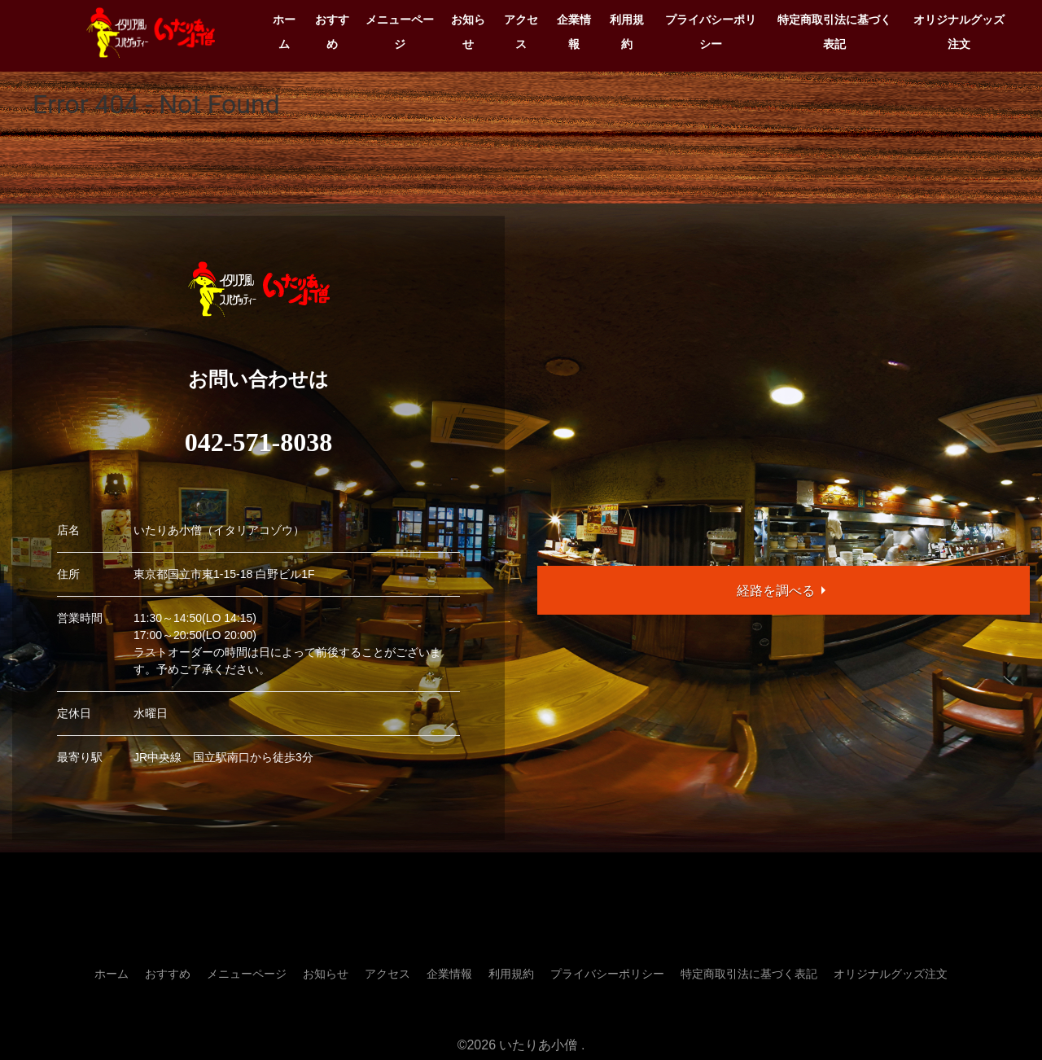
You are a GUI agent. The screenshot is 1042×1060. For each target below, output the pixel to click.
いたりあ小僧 (538, 1045)
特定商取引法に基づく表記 (834, 31)
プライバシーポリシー (710, 31)
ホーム (284, 31)
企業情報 (574, 31)
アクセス (521, 31)
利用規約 (627, 31)
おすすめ (332, 31)
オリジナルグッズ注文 (959, 31)
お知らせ (468, 31)
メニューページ (400, 31)
